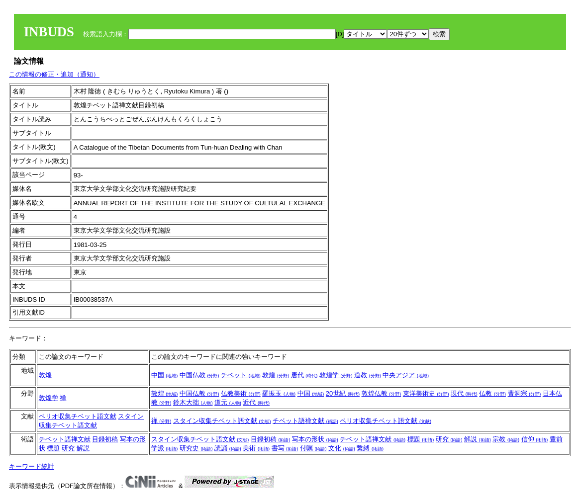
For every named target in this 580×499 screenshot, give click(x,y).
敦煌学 (336, 375)
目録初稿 (105, 439)
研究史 (196, 448)
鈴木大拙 (193, 402)
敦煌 (45, 375)
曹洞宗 (524, 393)
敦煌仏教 (381, 393)
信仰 (534, 439)
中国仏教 (199, 375)
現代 (464, 393)
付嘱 (313, 448)
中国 (164, 375)
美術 (256, 448)
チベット (241, 375)
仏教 (492, 393)
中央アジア (406, 375)
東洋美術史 (426, 393)
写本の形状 (315, 439)
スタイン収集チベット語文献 (222, 420)
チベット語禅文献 (305, 420)
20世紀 (343, 393)
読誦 (227, 448)
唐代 (304, 375)
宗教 (505, 439)
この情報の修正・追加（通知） (54, 74)
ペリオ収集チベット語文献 (77, 416)
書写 (285, 448)
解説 (83, 448)
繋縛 (370, 448)
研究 (68, 448)
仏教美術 (241, 393)
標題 (53, 448)
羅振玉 (278, 393)
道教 (367, 375)
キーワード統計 (31, 466)
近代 (256, 402)
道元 (227, 402)
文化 (341, 448)
